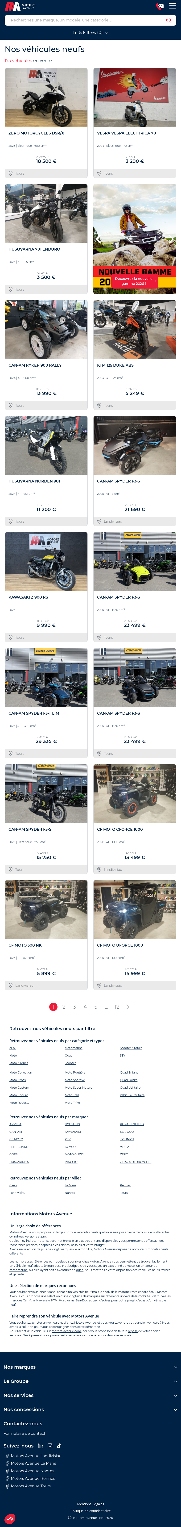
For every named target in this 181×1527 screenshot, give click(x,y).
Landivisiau (17, 1193)
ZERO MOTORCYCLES (135, 1162)
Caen (13, 1185)
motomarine (18, 1270)
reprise (133, 1331)
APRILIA (15, 1124)
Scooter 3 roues (131, 1048)
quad (79, 1270)
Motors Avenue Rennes (30, 1478)
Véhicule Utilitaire (132, 1095)
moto (131, 1265)
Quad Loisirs (128, 1080)
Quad (69, 1055)
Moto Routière (75, 1072)
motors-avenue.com (66, 1331)
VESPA (124, 1147)
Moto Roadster (20, 1102)
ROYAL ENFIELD (132, 1124)
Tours (124, 1193)
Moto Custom (19, 1087)
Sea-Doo (82, 1300)
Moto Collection (20, 1072)
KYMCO (70, 1147)
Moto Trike (72, 1102)
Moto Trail (72, 1095)
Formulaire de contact (24, 1433)
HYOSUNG (72, 1124)
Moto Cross (17, 1080)
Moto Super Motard (78, 1087)
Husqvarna (66, 1300)
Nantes (70, 1193)
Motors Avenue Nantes (30, 1471)
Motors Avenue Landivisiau (34, 1456)
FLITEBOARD (19, 1147)
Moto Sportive (75, 1080)
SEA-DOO (127, 1131)
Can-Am (29, 1300)
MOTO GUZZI (74, 1154)
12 (117, 1006)
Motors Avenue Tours (28, 1486)
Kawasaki (43, 1300)
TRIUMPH (127, 1139)
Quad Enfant (129, 1072)
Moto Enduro (18, 1095)
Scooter (70, 1063)
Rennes (125, 1185)
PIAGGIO (71, 1162)
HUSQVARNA (19, 1162)
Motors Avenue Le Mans (31, 1463)
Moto (13, 1055)
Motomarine (73, 1048)
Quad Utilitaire (130, 1087)
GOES (13, 1154)
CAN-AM (15, 1131)
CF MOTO (16, 1139)
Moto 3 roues (18, 1063)
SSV (122, 1055)
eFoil (12, 1048)
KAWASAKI (73, 1131)
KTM (68, 1139)
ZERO (124, 1154)
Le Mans (70, 1185)
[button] (99, 239)
